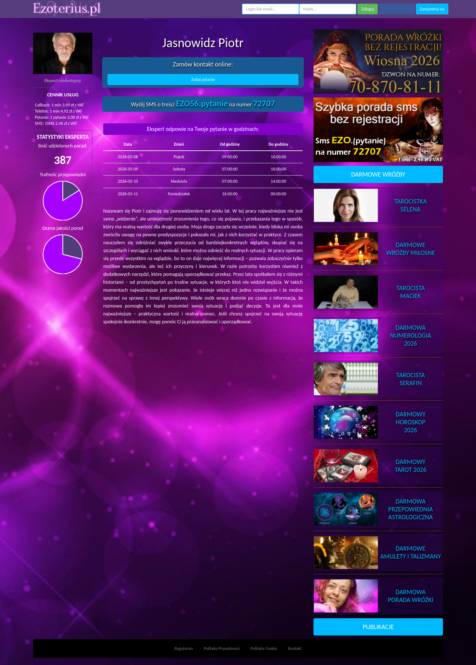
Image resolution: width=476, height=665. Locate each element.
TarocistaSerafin (410, 379)
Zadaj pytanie (203, 79)
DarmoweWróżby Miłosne (410, 249)
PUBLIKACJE (378, 627)
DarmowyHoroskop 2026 (411, 422)
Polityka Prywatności (222, 648)
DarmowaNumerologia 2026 (410, 335)
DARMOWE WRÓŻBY (378, 174)
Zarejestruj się (432, 9)
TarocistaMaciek (410, 292)
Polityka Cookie (264, 648)
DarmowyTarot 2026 (410, 466)
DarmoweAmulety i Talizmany (410, 552)
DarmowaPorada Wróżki (410, 596)
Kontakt (295, 648)
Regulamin (183, 648)
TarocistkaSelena (410, 205)
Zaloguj (367, 9)
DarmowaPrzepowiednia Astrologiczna (410, 509)
